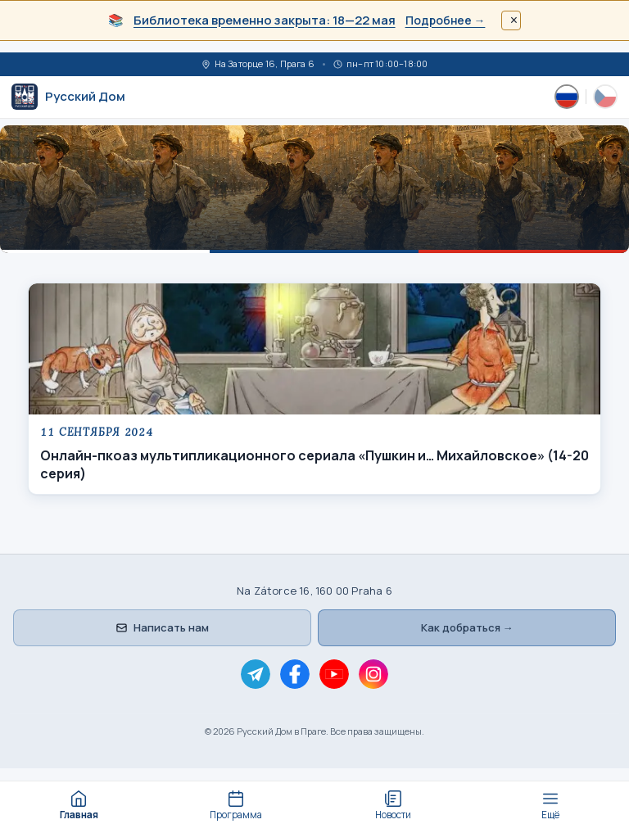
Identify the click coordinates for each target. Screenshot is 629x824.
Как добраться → (467, 627)
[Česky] (605, 96)
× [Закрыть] (514, 20)
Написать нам (162, 627)
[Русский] (566, 96)
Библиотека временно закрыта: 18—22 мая (264, 20)
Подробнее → (445, 20)
